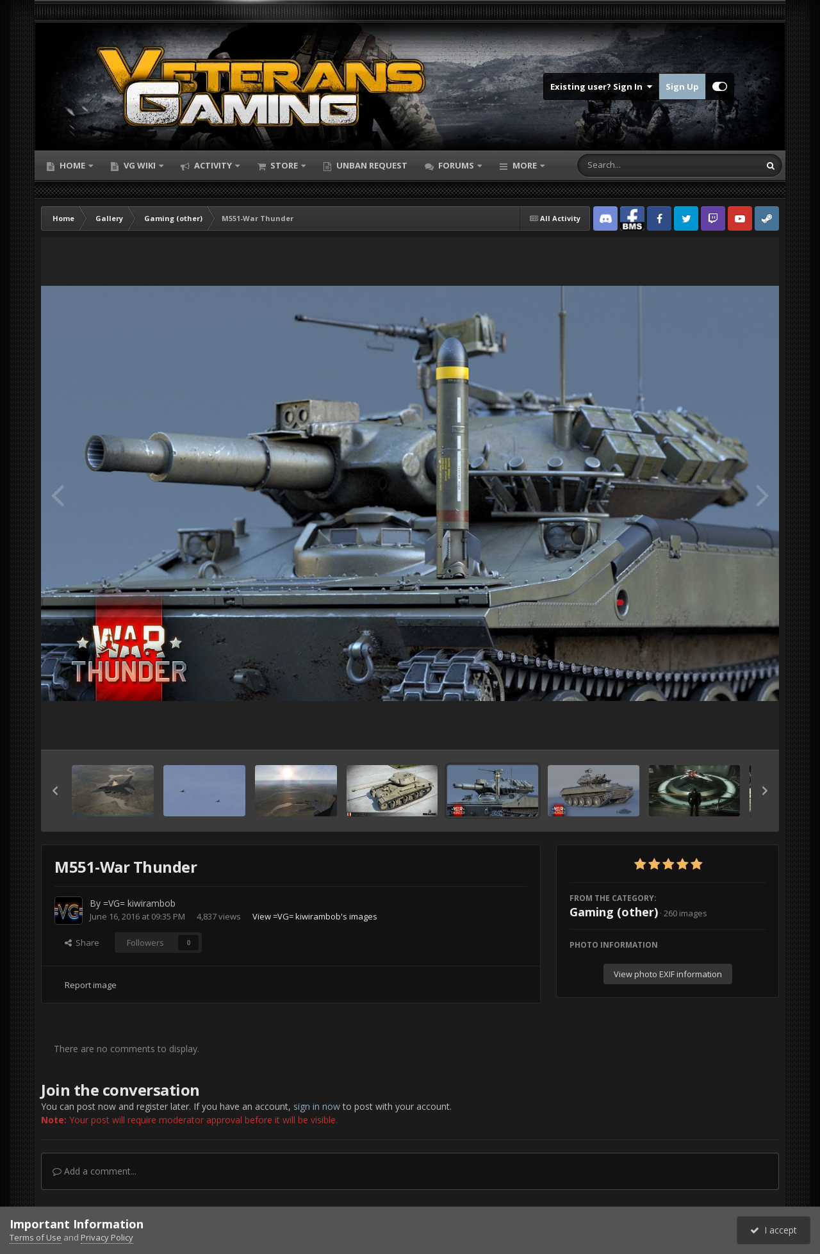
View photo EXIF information (668, 974)
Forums (456, 165)
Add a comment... (94, 1171)
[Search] (635, 165)
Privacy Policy (107, 1237)
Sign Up (682, 86)
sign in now (316, 1106)
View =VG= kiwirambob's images (314, 916)
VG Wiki (140, 165)
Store (284, 165)
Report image (91, 985)
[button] (55, 791)
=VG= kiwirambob (139, 903)
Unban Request (370, 165)
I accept (773, 1230)
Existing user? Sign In (601, 86)
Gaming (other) (614, 912)
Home (72, 165)
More (525, 165)
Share (82, 942)
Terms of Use (36, 1237)
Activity (213, 165)
